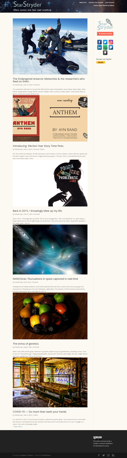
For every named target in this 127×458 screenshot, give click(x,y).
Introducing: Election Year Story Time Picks (38, 146)
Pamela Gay (18, 85)
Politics (42, 149)
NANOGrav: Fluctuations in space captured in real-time (45, 279)
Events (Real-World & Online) (104, 5)
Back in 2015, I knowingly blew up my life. (37, 211)
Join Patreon (109, 2)
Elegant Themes (27, 455)
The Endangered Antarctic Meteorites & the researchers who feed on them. (49, 80)
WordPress (46, 455)
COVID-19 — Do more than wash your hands (39, 411)
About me (82, 2)
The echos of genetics (26, 343)
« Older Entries (17, 427)
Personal (36, 85)
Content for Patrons (96, 2)
